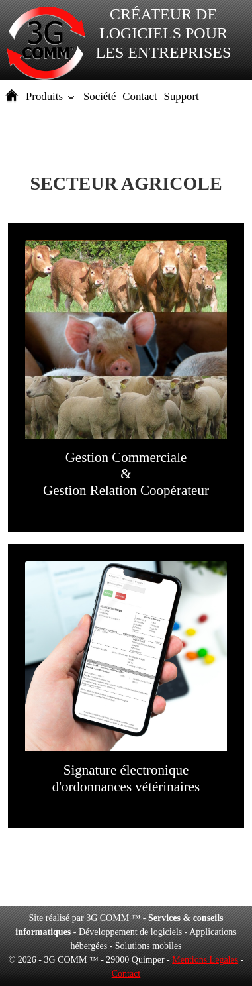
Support (181, 96)
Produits (44, 96)
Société (99, 96)
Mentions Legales (205, 960)
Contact (139, 96)
